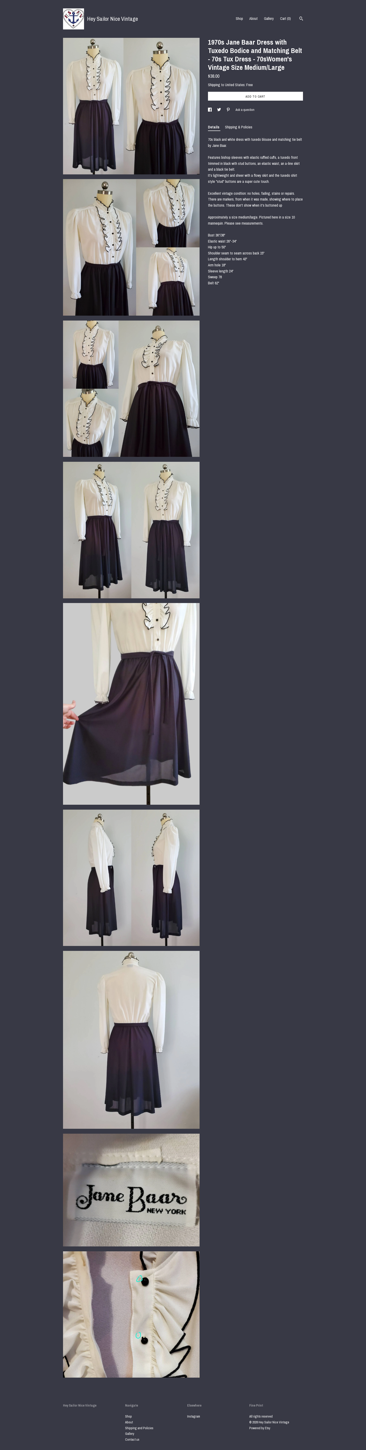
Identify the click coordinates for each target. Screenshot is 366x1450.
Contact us (132, 1439)
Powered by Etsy (259, 1428)
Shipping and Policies (139, 1428)
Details (214, 127)
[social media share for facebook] (210, 110)
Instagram (193, 1416)
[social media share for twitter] (219, 110)
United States (235, 84)
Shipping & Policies (238, 127)
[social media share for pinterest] (228, 110)
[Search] (301, 19)
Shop (239, 18)
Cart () (285, 18)
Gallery (269, 18)
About (253, 18)
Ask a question (245, 110)
